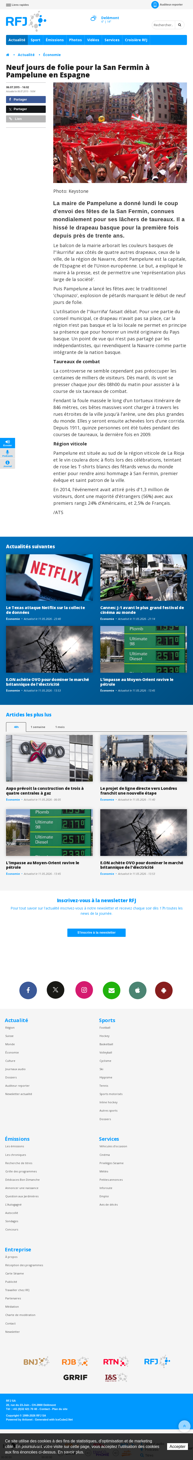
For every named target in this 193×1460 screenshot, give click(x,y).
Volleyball (106, 1052)
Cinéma (105, 1154)
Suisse (9, 1035)
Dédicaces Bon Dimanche (22, 1179)
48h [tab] (16, 727)
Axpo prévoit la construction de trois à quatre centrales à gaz (45, 791)
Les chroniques (15, 1154)
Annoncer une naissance (21, 1188)
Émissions (55, 39)
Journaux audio (15, 1069)
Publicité (11, 1281)
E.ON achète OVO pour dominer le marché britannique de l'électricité (47, 682)
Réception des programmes (24, 1265)
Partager (18, 99)
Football (105, 1027)
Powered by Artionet (19, 1419)
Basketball (106, 1044)
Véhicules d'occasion (113, 1146)
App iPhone (138, 990)
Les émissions (14, 1146)
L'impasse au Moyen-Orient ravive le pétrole (136, 682)
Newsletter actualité (18, 1094)
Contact (10, 1323)
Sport (35, 39)
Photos (75, 39)
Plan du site (59, 1408)
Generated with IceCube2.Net (54, 1419)
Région (10, 1027)
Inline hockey (108, 1102)
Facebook (28, 990)
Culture (10, 1060)
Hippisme (106, 1077)
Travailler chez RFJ (17, 1290)
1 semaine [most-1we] (38, 727)
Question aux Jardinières (21, 1196)
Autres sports (108, 1110)
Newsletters (111, 990)
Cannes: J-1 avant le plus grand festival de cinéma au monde (142, 610)
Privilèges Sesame (112, 1163)
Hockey (104, 1035)
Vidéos (93, 39)
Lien (15, 119)
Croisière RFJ (136, 39)
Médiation (12, 1306)
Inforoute (106, 1188)
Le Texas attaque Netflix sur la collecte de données (45, 610)
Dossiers (11, 1077)
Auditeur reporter (17, 1085)
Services (112, 39)
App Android (164, 990)
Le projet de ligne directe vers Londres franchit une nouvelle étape (138, 791)
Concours (11, 1229)
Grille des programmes (21, 1171)
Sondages (11, 1221)
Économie (52, 54)
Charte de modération (20, 1314)
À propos (11, 1256)
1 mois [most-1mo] (60, 727)
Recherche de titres (18, 1163)
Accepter (177, 1446)
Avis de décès (109, 1204)
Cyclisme (105, 1060)
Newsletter (12, 1331)
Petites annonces (111, 1179)
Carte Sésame (14, 1273)
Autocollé (11, 1212)
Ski (101, 1069)
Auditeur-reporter (167, 5)
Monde (10, 1044)
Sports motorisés (111, 1094)
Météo (104, 1171)
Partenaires (13, 1298)
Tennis (104, 1085)
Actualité (17, 39)
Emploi (104, 1196)
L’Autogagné (13, 1204)
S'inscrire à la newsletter (96, 932)
